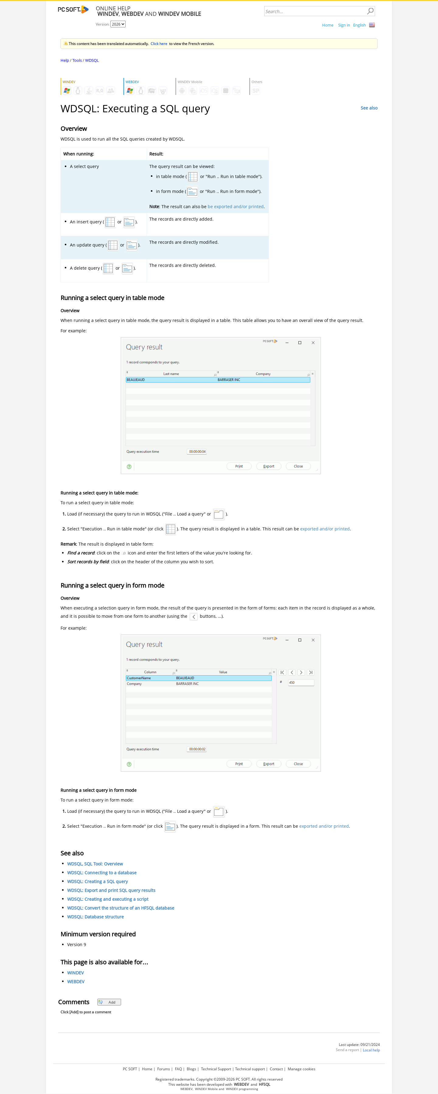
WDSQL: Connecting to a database (102, 873)
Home (327, 25)
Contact (276, 1068)
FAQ (178, 1068)
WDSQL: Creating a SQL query (97, 881)
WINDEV (75, 973)
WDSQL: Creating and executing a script (107, 899)
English (359, 25)
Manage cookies (301, 1068)
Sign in (344, 25)
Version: (103, 24)
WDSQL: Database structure (95, 917)
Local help (371, 1050)
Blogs (191, 1068)
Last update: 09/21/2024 (359, 1044)
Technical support (250, 1068)
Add (106, 1002)
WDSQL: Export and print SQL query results (111, 890)
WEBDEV (75, 981)
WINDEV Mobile (206, 1089)
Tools (77, 60)
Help (65, 60)
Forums (163, 1068)
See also (369, 108)
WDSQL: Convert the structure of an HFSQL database (120, 908)
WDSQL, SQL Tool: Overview (95, 864)
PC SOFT (130, 1068)
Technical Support (216, 1068)
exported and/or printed (325, 529)
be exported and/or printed (236, 206)
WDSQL (92, 60)
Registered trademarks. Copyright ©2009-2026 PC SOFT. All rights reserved (219, 1079)
